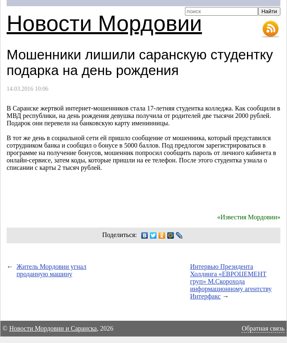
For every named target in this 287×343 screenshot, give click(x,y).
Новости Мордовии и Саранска (53, 328)
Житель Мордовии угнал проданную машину (51, 270)
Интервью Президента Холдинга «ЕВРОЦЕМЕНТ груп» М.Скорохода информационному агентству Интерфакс (231, 281)
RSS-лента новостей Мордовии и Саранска (270, 29)
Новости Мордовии (104, 23)
